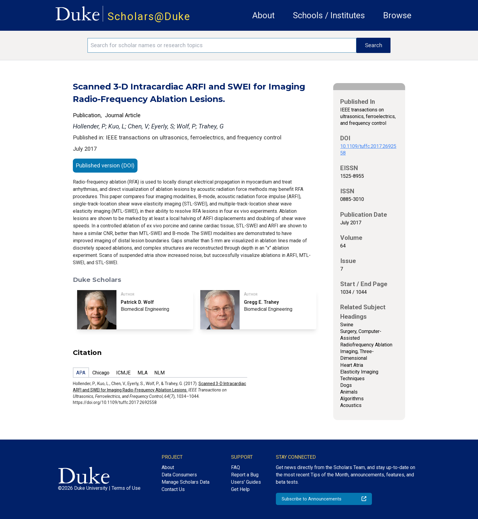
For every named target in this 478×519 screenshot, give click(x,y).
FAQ (235, 467)
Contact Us (173, 489)
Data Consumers (179, 475)
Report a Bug (245, 475)
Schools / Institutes (329, 15)
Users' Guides (246, 482)
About (263, 15)
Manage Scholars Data (185, 482)
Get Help (240, 489)
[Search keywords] (221, 45)
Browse (397, 15)
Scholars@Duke (149, 16)
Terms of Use (126, 488)
